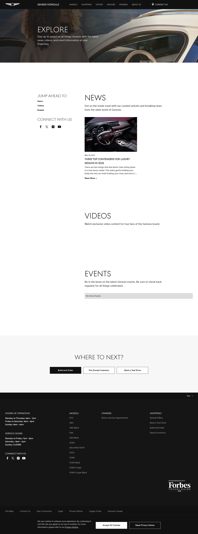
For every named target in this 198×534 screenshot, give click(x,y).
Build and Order (65, 370)
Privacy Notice (71, 527)
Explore (111, 4)
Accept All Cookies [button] (111, 525)
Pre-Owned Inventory (99, 370)
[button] (138, 242)
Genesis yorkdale (48, 4)
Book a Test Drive (132, 370)
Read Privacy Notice (144, 525)
